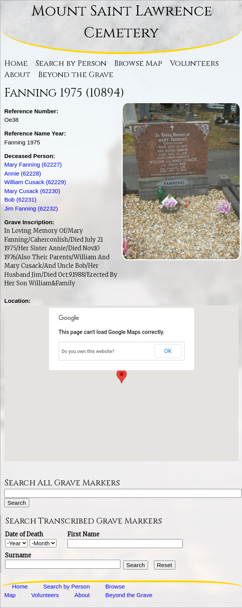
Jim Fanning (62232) (31, 208)
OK (167, 351)
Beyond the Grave (75, 75)
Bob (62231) (20, 199)
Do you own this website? (88, 351)
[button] (122, 376)
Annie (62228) (22, 173)
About (17, 75)
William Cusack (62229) (35, 182)
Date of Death (24, 534)
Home (16, 63)
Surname (18, 555)
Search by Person (70, 63)
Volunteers (194, 63)
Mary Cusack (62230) (32, 191)
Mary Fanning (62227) (33, 164)
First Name (83, 534)
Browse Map (138, 63)
